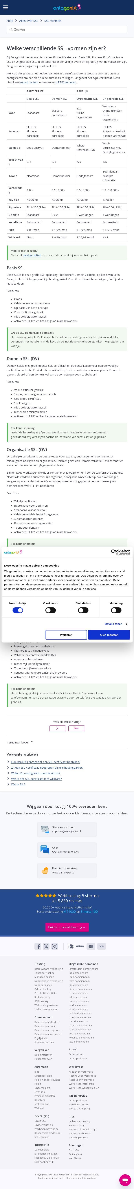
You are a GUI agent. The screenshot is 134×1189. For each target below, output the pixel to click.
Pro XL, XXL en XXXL (45, 993)
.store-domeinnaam (80, 1029)
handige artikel (32, 255)
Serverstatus (90, 1178)
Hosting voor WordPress (82, 1075)
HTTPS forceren (65, 82)
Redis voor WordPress (81, 1079)
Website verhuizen (79, 1133)
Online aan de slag (79, 1121)
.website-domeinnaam (81, 1037)
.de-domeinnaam (78, 985)
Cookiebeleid (41, 1149)
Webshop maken (78, 1137)
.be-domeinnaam (78, 972)
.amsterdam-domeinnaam (83, 968)
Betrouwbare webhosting (48, 968)
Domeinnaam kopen (45, 1026)
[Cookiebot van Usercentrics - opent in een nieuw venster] (114, 552)
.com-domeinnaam (79, 981)
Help (10, 21)
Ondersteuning (73, 1178)
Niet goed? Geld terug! (46, 1157)
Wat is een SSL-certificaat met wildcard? (36, 779)
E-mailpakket (76, 1054)
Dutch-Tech (75, 1150)
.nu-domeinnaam (78, 1009)
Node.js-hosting (43, 985)
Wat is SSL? (18, 784)
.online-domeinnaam (80, 1013)
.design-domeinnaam (81, 989)
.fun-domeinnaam (79, 1001)
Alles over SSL (28, 21)
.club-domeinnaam (79, 977)
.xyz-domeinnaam (79, 1041)
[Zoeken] (67, 29)
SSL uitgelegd (41, 1137)
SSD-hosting (41, 1001)
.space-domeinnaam (80, 1025)
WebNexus (75, 1158)
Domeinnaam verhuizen (47, 1034)
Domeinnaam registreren (48, 1030)
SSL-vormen (52, 21)
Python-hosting (42, 989)
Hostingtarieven (43, 1058)
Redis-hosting (42, 997)
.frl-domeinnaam (78, 997)
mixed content (29, 82)
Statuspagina (41, 1104)
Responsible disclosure (47, 1133)
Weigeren (66, 634)
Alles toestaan (109, 634)
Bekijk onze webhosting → (67, 927)
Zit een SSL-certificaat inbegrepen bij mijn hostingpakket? (47, 767)
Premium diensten (44, 1096)
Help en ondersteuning (47, 1079)
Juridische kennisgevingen (51, 1178)
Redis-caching (76, 1125)
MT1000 (69, 911)
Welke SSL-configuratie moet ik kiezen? (35, 773)
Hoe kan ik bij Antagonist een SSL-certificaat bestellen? (45, 762)
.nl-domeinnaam (78, 1005)
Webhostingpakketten (46, 1005)
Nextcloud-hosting (79, 1104)
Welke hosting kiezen (46, 1009)
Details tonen (113, 623)
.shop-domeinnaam (80, 1017)
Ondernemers (42, 1087)
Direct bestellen (43, 1075)
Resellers (39, 1100)
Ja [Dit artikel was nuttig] (57, 728)
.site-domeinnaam (79, 1021)
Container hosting (44, 972)
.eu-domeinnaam (78, 993)
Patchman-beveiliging (46, 1129)
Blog (36, 1071)
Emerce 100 (89, 911)
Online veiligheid (43, 1124)
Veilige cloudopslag (79, 1108)
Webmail (39, 1108)
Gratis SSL (40, 1120)
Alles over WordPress (81, 1071)
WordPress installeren (81, 1083)
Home (37, 1083)
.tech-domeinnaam (79, 1033)
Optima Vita (75, 1154)
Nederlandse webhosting (48, 981)
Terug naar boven (20, 742)
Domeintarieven (43, 1054)
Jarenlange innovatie (46, 1153)
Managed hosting (44, 977)
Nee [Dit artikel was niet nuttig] (76, 728)
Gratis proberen (78, 1058)
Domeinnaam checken (46, 1022)
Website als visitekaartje (82, 1129)
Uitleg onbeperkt (43, 1162)
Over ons (39, 1091)
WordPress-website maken (84, 1087)
